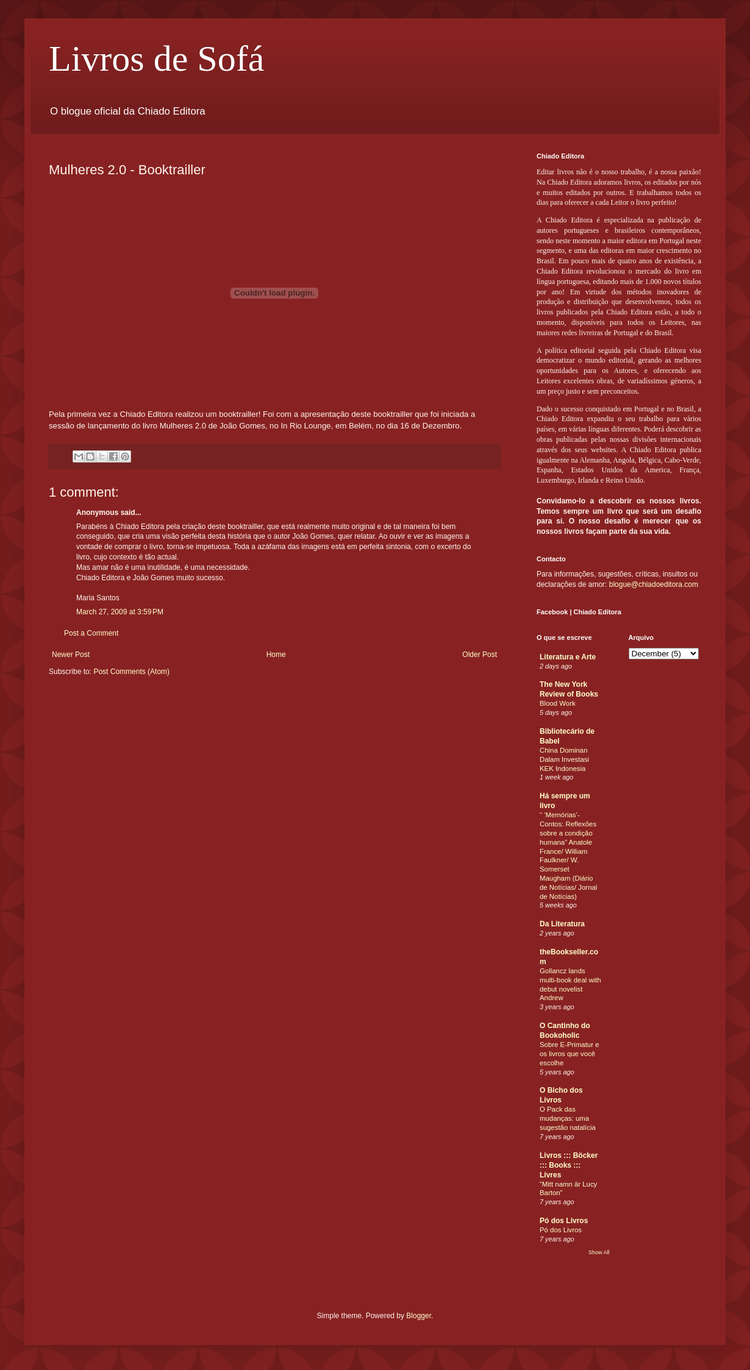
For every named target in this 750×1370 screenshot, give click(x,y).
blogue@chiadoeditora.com (653, 584)
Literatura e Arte (568, 657)
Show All (599, 1252)
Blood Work (558, 703)
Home (276, 654)
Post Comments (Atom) (131, 671)
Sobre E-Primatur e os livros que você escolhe (569, 1054)
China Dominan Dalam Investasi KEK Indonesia (564, 759)
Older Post (479, 654)
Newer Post (71, 654)
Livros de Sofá (156, 58)
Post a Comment (91, 633)
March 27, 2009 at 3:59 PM (119, 612)
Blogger (418, 1315)
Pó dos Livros (564, 1220)
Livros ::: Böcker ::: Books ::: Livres (569, 1165)
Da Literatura (562, 924)
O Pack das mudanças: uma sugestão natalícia (568, 1118)
